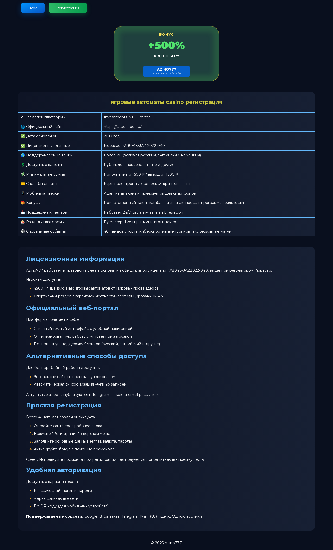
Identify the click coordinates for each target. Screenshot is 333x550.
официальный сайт (166, 71)
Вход (33, 8)
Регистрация (67, 8)
